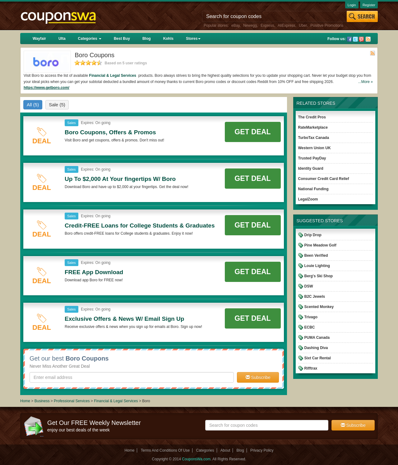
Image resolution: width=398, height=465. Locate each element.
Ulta (62, 38)
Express (267, 25)
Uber (303, 25)
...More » (365, 82)
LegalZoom (308, 199)
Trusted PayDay (312, 158)
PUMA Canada (317, 337)
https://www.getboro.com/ (46, 87)
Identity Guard (310, 168)
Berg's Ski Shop (318, 276)
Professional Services (72, 401)
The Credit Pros (312, 117)
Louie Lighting (317, 266)
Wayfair (39, 38)
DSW (308, 286)
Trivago (311, 317)
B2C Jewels (314, 296)
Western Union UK (314, 148)
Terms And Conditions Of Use (165, 450)
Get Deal (252, 132)
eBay (235, 25)
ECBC (309, 327)
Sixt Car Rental (317, 358)
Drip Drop (313, 235)
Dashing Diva (316, 348)
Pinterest (361, 39)
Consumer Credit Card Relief (323, 179)
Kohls (168, 38)
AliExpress (286, 25)
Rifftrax (310, 368)
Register (369, 5)
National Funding (313, 189)
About (225, 450)
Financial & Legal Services (113, 75)
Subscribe (258, 377)
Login (352, 5)
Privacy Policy (262, 450)
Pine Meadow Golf (320, 245)
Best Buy (122, 38)
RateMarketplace (313, 127)
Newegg (250, 25)
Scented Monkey (319, 307)
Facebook (349, 39)
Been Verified (316, 255)
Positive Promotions (326, 25)
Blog (146, 38)
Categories (89, 38)
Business (43, 401)
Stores (193, 38)
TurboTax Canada (313, 138)
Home (25, 401)
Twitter (355, 39)
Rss (368, 39)
